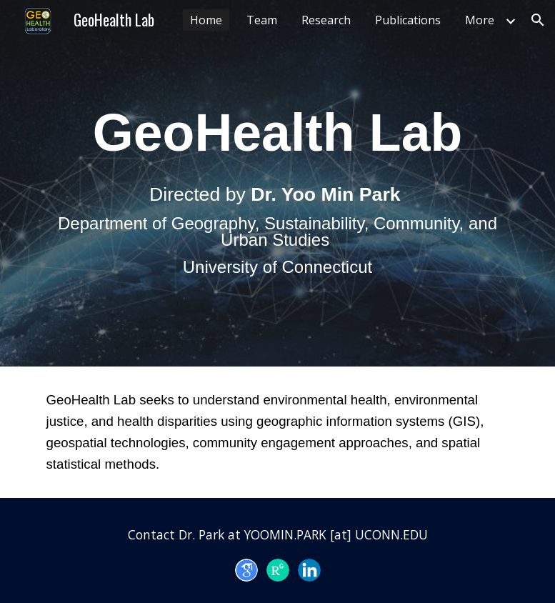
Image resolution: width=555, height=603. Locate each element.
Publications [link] (408, 20)
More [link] (479, 20)
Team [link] (261, 20)
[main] (278, 183)
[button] (538, 20)
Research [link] (326, 20)
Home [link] (206, 20)
